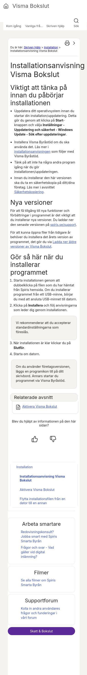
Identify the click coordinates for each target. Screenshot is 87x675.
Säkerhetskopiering (29, 192)
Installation (51, 47)
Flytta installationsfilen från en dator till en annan (42, 501)
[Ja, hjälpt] (34, 439)
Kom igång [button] (13, 26)
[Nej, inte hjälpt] (53, 439)
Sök (76, 26)
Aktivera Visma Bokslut (39, 406)
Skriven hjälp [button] (55, 26)
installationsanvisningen (32, 151)
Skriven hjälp (32, 47)
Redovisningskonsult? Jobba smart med (39, 536)
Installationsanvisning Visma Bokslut (42, 478)
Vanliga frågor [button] (35, 26)
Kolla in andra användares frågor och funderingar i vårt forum (40, 613)
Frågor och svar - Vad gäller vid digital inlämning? (37, 552)
